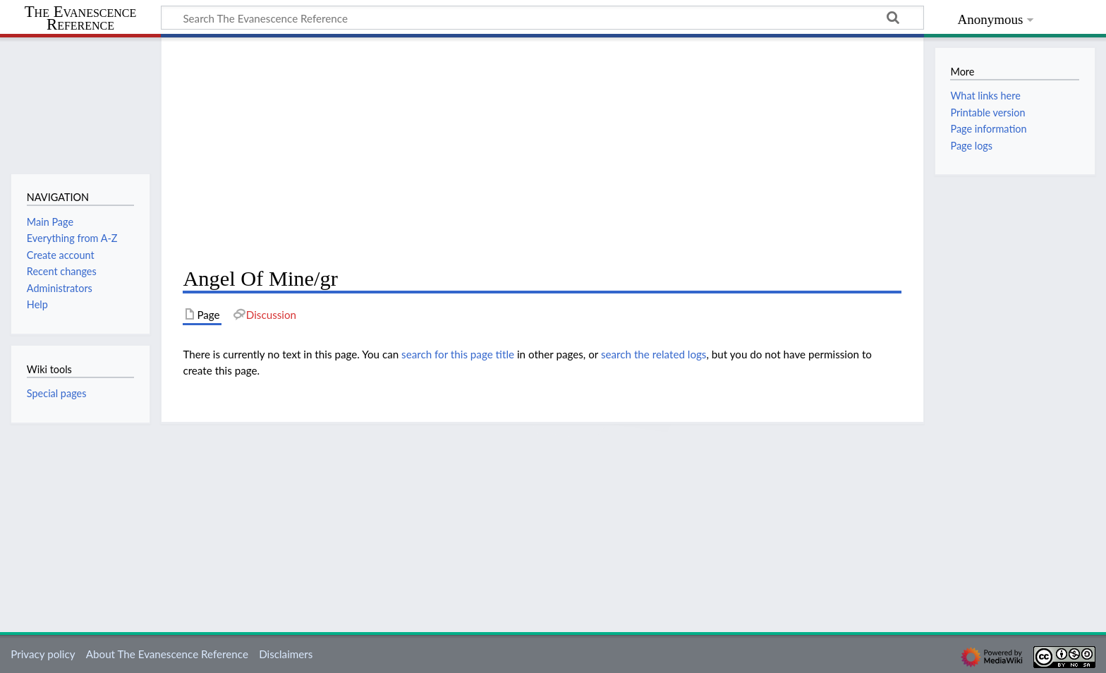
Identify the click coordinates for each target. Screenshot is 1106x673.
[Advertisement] (542, 152)
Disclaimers (285, 654)
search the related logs (654, 354)
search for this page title (457, 354)
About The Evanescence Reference (167, 654)
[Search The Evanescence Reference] (542, 17)
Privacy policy (43, 654)
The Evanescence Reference (81, 19)
